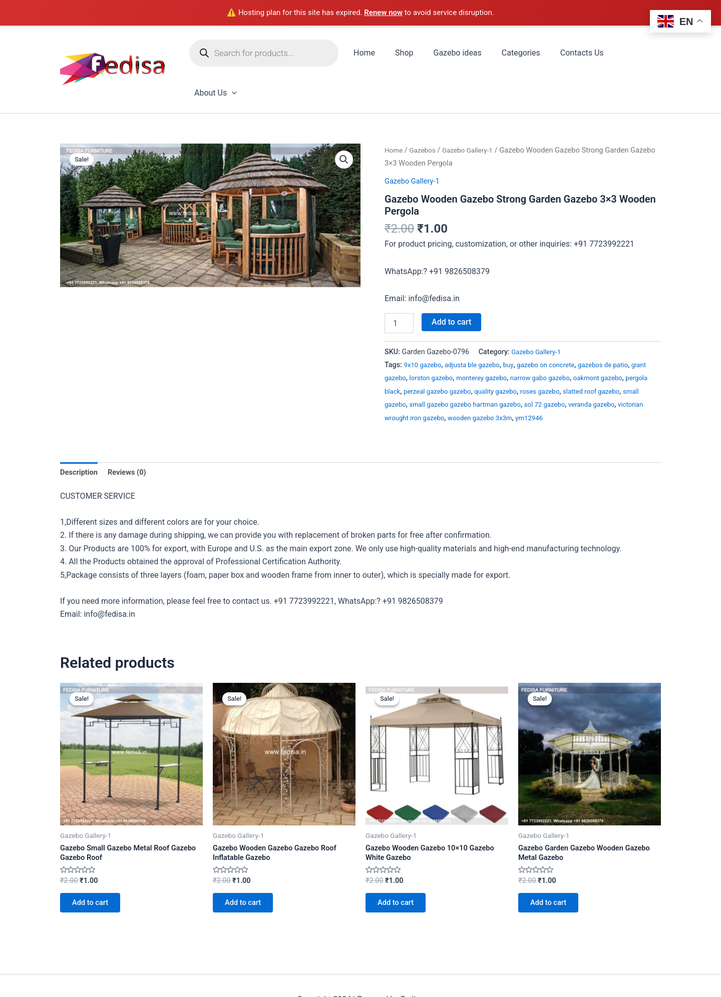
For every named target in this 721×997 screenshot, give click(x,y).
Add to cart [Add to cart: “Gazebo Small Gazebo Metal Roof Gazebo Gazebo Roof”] (95, 872)
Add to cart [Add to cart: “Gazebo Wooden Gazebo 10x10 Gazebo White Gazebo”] (400, 872)
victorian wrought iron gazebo (486, 381)
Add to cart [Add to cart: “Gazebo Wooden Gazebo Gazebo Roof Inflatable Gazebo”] (247, 872)
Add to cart (451, 285)
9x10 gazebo (424, 328)
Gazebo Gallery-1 (474, 113)
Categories (515, 54)
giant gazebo (405, 341)
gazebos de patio (620, 328)
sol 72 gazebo (620, 368)
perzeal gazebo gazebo (494, 355)
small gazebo (447, 368)
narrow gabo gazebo (572, 341)
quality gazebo (558, 355)
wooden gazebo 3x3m (572, 381)
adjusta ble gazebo (478, 328)
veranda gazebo (410, 381)
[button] (343, 124)
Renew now (383, 12)
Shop (407, 54)
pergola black (433, 355)
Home (371, 54)
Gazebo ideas (456, 54)
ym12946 (626, 381)
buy (517, 328)
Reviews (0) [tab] (132, 436)
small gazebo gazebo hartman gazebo (533, 368)
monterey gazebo (508, 341)
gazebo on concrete (558, 328)
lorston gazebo (453, 341)
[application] (648, 55)
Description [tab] (80, 436)
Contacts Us (572, 54)
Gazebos (425, 113)
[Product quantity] (399, 287)
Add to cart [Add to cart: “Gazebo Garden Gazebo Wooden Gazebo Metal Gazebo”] (553, 872)
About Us (631, 55)
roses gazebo (606, 355)
